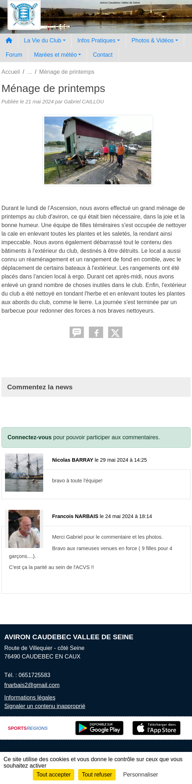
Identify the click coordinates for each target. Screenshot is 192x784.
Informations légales (29, 698)
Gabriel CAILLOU (84, 101)
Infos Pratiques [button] (96, 40)
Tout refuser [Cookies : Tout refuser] (97, 775)
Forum (14, 55)
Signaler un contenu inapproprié (44, 706)
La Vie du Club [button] (42, 40)
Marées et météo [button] (55, 55)
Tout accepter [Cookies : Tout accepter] (53, 775)
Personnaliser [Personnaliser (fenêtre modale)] (140, 775)
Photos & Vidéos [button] (153, 40)
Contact (102, 55)
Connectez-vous (29, 437)
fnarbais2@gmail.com (32, 685)
